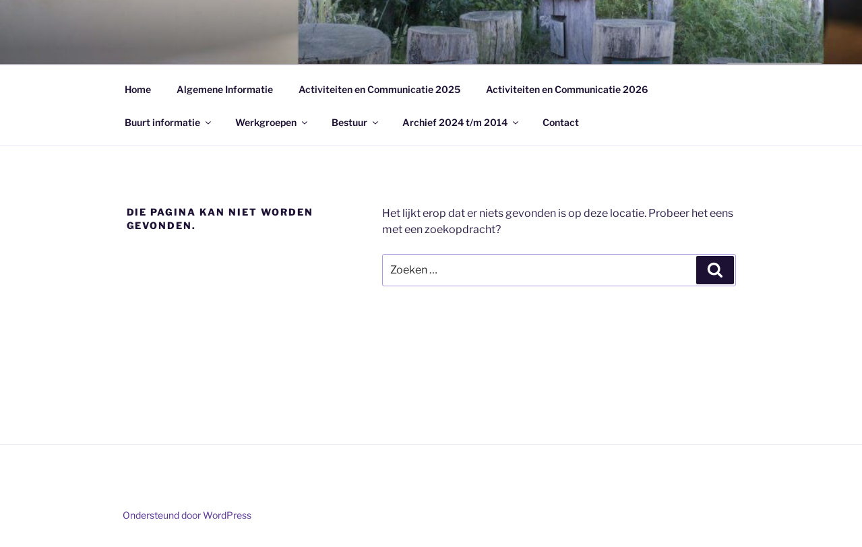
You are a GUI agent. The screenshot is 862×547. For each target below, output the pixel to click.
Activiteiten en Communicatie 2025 (379, 89)
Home (138, 89)
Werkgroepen (272, 122)
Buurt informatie (169, 122)
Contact (561, 122)
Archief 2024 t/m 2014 (461, 122)
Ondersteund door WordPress (187, 515)
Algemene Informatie (225, 89)
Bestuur (356, 122)
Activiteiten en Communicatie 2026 (567, 89)
